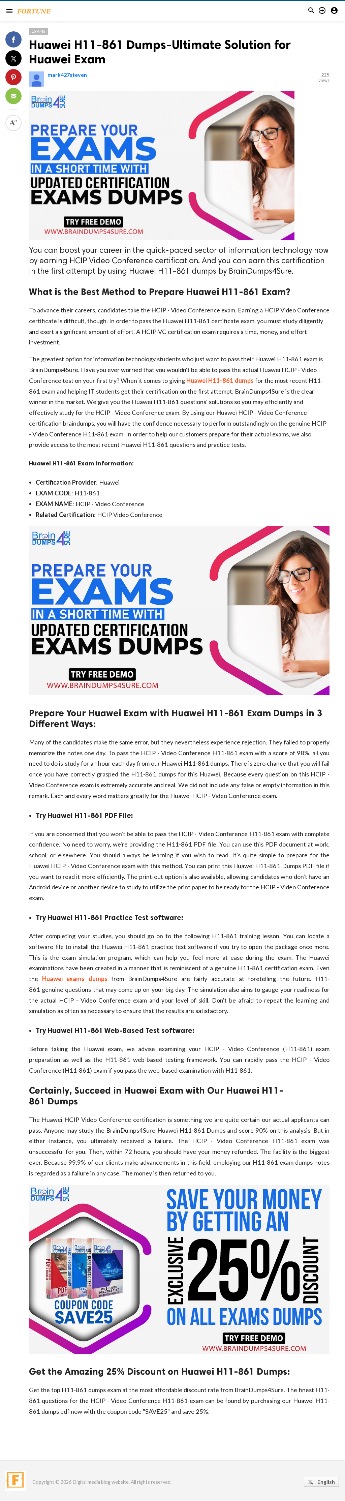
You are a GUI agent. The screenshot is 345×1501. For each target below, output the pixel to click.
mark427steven (67, 74)
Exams (38, 31)
